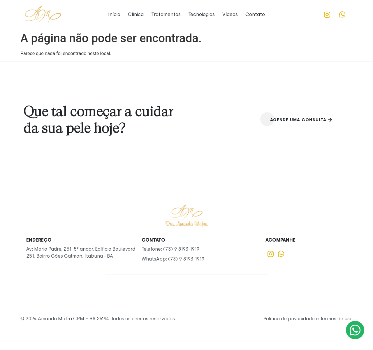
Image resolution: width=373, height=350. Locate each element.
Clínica (136, 14)
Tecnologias (201, 14)
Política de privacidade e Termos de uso (308, 318)
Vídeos (230, 14)
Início (114, 14)
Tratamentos (166, 14)
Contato (255, 14)
